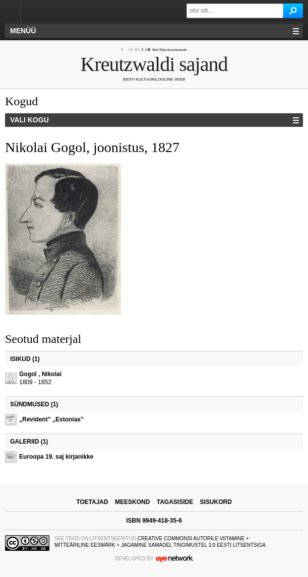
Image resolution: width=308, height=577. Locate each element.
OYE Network (174, 558)
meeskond (132, 502)
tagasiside (175, 502)
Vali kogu (29, 120)
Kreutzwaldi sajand (154, 64)
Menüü (23, 31)
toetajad (92, 502)
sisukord (216, 502)
